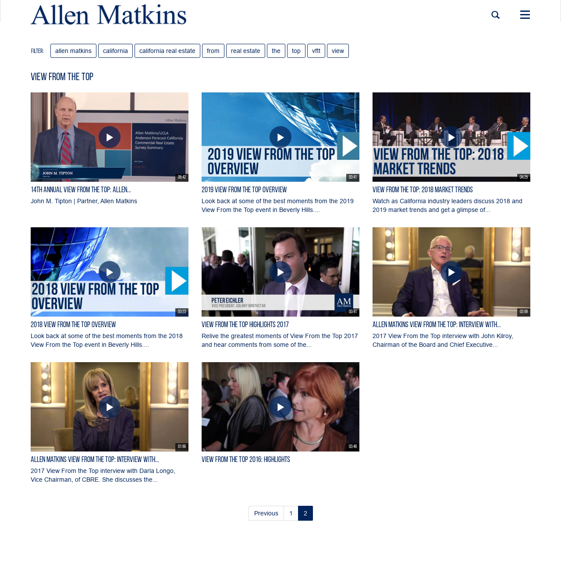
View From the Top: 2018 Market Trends (423, 190)
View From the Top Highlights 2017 (245, 325)
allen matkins (73, 50)
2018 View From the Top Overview (73, 325)
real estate (245, 50)
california (115, 50)
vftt (316, 50)
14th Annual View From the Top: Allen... (81, 190)
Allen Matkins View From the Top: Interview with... (437, 325)
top (296, 50)
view (338, 50)
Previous (266, 513)
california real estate (167, 50)
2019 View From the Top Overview (244, 190)
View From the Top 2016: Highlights (246, 460)
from (213, 50)
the (276, 50)
